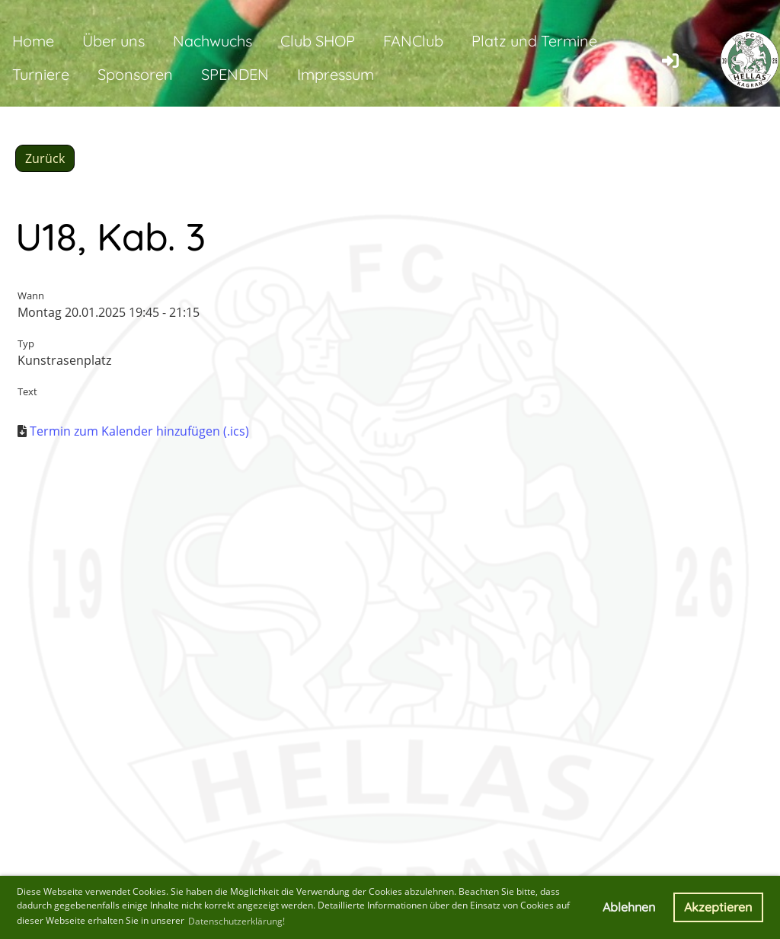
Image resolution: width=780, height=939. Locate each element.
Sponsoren (135, 74)
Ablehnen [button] (629, 907)
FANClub (413, 40)
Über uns (113, 40)
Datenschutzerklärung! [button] (236, 921)
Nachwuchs (212, 40)
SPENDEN (235, 74)
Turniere (40, 74)
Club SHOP (317, 40)
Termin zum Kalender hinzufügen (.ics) (139, 431)
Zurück (45, 158)
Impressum (335, 74)
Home (33, 40)
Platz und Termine (534, 40)
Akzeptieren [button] (718, 907)
